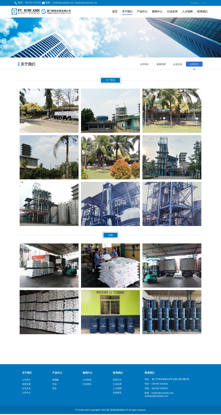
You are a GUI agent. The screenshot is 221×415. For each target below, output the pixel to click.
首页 (114, 11)
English (195, 2)
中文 (204, 2)
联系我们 (202, 11)
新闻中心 (157, 11)
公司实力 (194, 81)
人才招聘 (187, 11)
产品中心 (142, 11)
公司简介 (144, 81)
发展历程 (161, 81)
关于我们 (127, 11)
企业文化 (177, 81)
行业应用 (172, 11)
